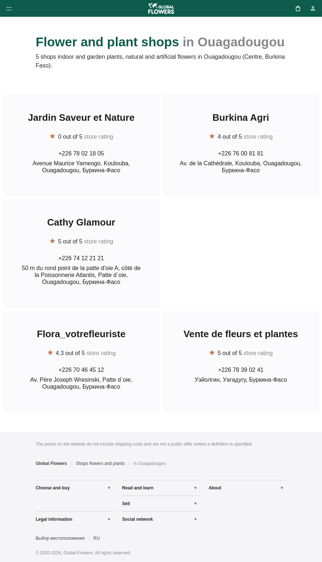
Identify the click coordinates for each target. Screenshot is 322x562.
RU (97, 538)
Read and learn (137, 487)
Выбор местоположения (60, 538)
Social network (137, 519)
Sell (126, 503)
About (215, 487)
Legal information (54, 519)
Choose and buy (53, 487)
